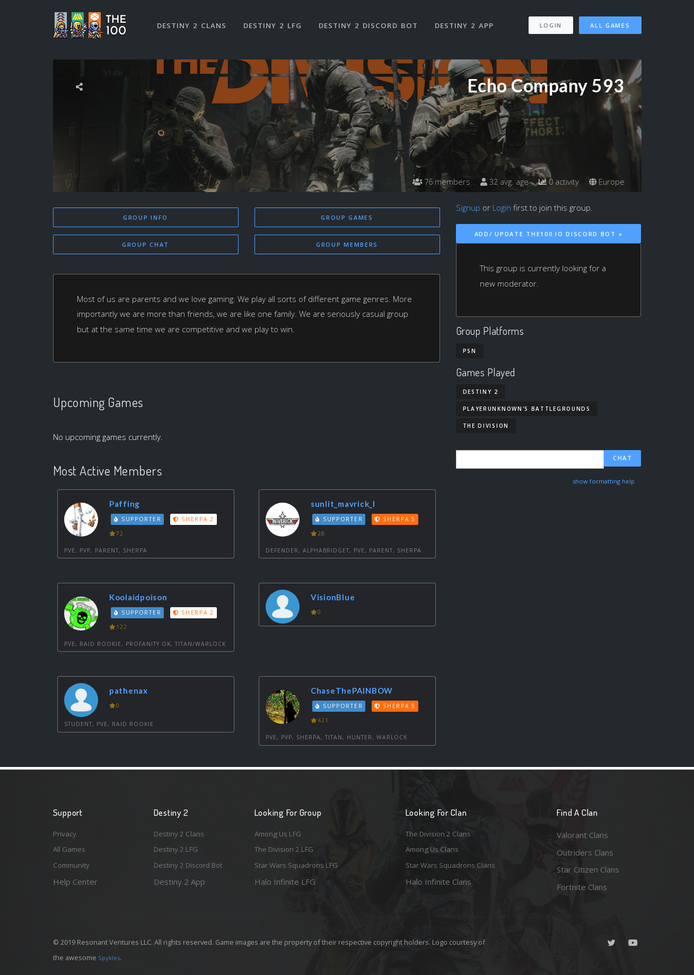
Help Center (75, 887)
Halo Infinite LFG (284, 887)
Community (73, 869)
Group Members (347, 245)
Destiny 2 (480, 391)
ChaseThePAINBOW (358, 692)
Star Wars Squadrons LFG (301, 869)
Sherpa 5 (398, 520)
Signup (468, 207)
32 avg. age (497, 181)
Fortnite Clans (582, 887)
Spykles (110, 957)
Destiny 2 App (467, 20)
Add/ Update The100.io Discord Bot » (549, 234)
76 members (431, 181)
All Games (610, 20)
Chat (622, 459)
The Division (486, 425)
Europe (606, 181)
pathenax (132, 692)
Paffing (128, 505)
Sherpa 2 (196, 520)
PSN (470, 351)
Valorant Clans (582, 835)
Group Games (347, 217)
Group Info (145, 217)
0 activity (555, 181)
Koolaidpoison (142, 599)
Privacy (66, 835)
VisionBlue (336, 599)
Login (550, 20)
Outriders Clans (585, 852)
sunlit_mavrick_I (348, 505)
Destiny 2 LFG (275, 20)
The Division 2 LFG (288, 852)
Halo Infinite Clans (438, 887)
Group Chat (145, 245)
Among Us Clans (435, 852)
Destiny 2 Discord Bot (371, 20)
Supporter (139, 520)
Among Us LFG (281, 835)
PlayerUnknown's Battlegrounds (527, 408)
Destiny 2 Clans (193, 20)
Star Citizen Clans (588, 869)
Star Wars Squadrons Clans (455, 869)
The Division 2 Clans (442, 835)
